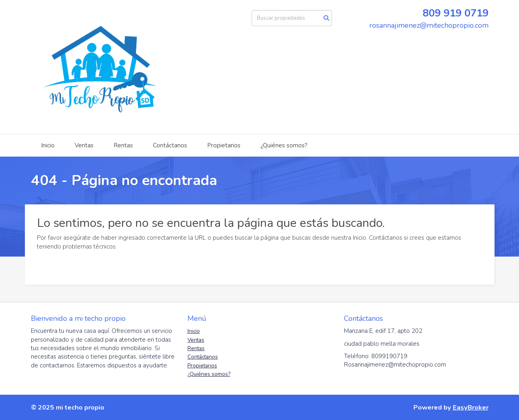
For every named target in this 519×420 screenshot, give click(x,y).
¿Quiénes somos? (284, 145)
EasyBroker (470, 407)
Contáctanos (170, 145)
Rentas (123, 145)
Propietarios (223, 145)
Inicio (48, 145)
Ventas (84, 145)
